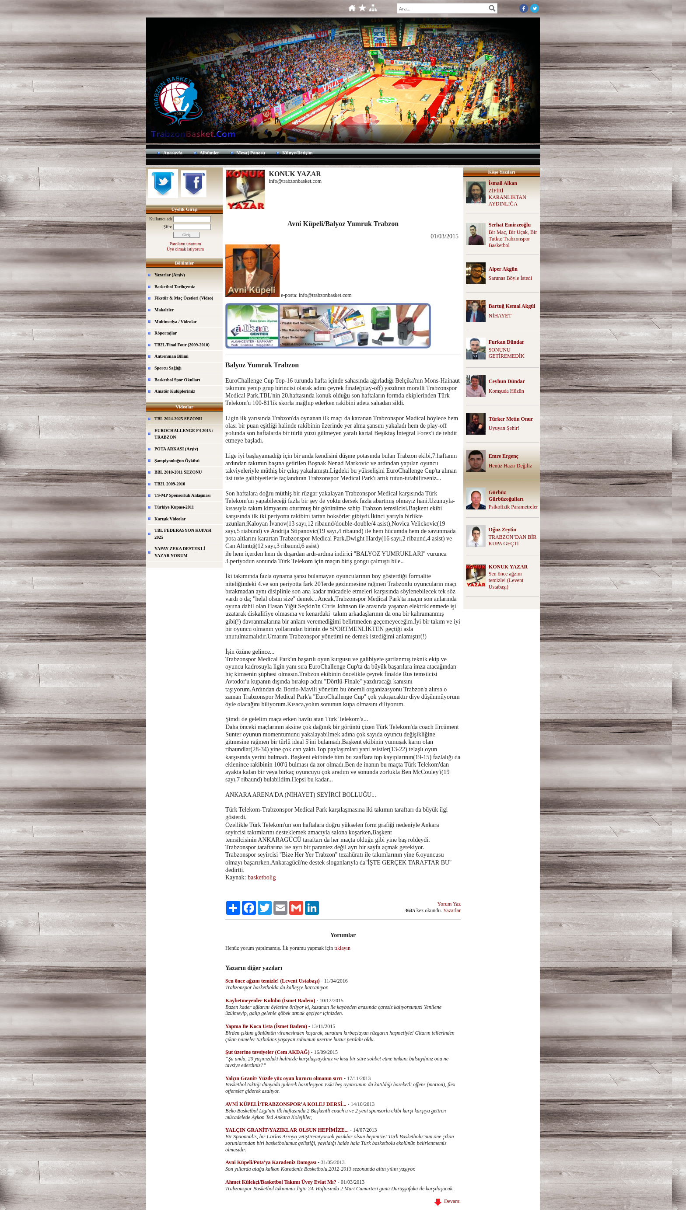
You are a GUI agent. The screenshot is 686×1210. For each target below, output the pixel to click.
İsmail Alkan (503, 183)
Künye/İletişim (297, 152)
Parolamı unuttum (185, 243)
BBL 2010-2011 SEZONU (178, 472)
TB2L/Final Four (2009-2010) (182, 344)
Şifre (168, 226)
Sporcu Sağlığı (168, 368)
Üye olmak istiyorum (185, 249)
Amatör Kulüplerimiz (174, 391)
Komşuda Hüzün (506, 391)
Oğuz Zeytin (503, 530)
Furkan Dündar (507, 342)
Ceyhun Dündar (507, 381)
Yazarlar (452, 910)
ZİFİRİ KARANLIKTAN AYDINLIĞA (507, 197)
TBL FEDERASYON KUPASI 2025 (182, 534)
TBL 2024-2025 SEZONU (178, 418)
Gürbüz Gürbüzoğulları (506, 495)
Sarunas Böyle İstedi (510, 278)
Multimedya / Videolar (175, 321)
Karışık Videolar (170, 518)
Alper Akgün (503, 269)
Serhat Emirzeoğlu (510, 225)
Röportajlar (165, 333)
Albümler (209, 152)
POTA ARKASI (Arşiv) (176, 448)
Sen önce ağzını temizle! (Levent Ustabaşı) (506, 580)
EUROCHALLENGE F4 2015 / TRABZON (183, 434)
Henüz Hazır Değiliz (510, 466)
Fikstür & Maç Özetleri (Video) (183, 298)
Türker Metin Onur (511, 419)
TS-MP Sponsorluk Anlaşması (182, 495)
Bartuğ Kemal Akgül (512, 306)
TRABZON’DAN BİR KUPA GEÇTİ (513, 540)
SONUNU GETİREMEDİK (507, 353)
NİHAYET (500, 316)
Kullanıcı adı (160, 218)
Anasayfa (172, 152)
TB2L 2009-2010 (169, 483)
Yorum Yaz (449, 904)
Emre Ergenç (503, 456)
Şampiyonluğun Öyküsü (177, 460)
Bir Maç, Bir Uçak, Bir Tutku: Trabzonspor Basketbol (513, 238)
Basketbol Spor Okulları (177, 379)
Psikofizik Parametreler (513, 507)
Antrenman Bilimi (171, 356)
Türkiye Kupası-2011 (174, 507)
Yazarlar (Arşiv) (169, 274)
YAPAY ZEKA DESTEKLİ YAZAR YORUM (179, 552)
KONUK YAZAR (508, 567)
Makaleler (164, 309)
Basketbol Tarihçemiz (174, 286)
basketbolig (262, 877)
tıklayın (342, 948)
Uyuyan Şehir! (504, 428)
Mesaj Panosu (250, 152)
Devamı (447, 1201)
